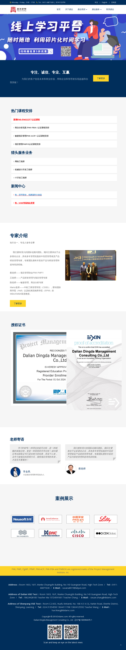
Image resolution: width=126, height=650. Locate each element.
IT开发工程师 (20, 177)
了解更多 (101, 78)
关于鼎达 (69, 9)
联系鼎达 (110, 9)
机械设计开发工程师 (22, 169)
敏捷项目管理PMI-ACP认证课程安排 (31, 136)
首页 (58, 9)
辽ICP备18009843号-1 (83, 620)
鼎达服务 (97, 9)
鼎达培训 (82, 9)
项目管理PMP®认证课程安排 (26, 144)
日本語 (113, 2)
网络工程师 (18, 161)
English (104, 2)
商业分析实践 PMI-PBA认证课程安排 (31, 127)
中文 (96, 2)
